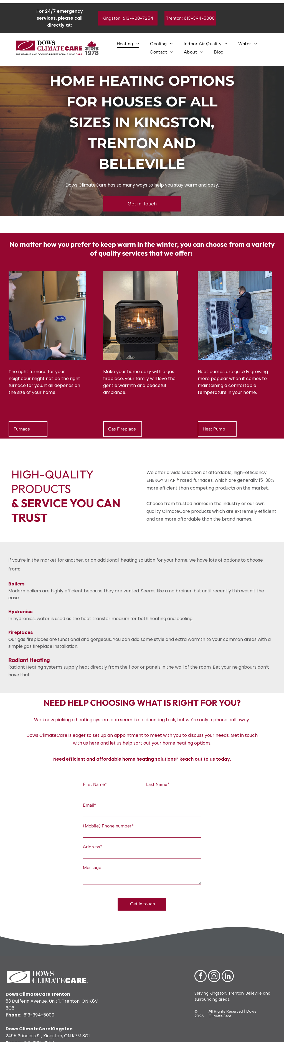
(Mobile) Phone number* (108, 826)
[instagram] (214, 965)
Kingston (217, 982)
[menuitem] (128, 44)
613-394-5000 (39, 1004)
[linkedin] (228, 965)
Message (92, 867)
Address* (92, 846)
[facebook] (200, 965)
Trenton (236, 982)
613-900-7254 (39, 1031)
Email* (89, 805)
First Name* (95, 784)
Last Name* (157, 784)
